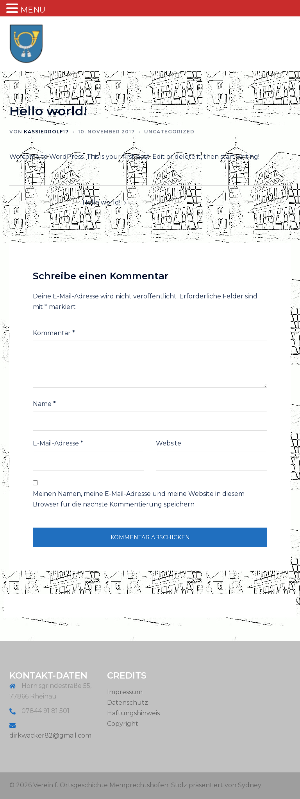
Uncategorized (169, 132)
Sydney (249, 785)
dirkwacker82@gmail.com (50, 735)
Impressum (125, 692)
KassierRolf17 (46, 132)
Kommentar (54, 333)
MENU (32, 9)
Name (44, 404)
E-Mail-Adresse (58, 443)
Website (168, 443)
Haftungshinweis (133, 713)
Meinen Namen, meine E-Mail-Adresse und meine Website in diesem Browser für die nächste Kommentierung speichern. (139, 499)
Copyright (122, 723)
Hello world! (101, 202)
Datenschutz (127, 702)
